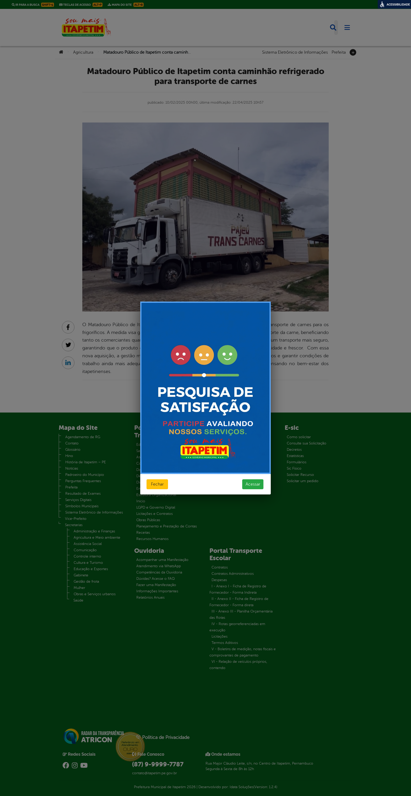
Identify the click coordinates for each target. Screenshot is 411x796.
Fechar (157, 484)
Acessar (253, 484)
